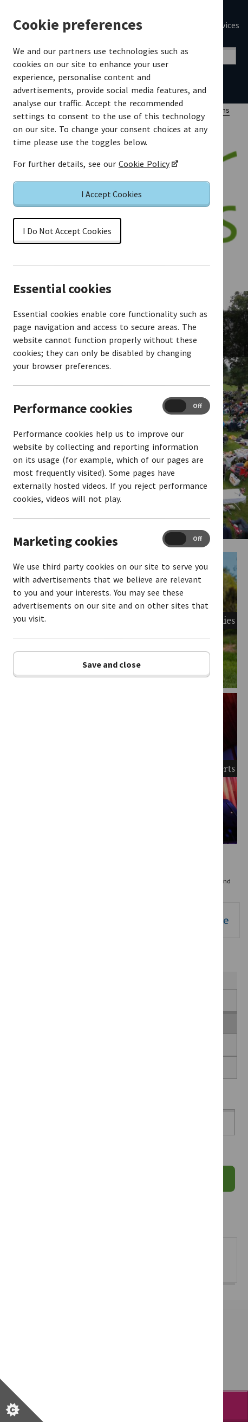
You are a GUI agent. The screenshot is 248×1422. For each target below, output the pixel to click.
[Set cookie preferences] (21, 1400)
